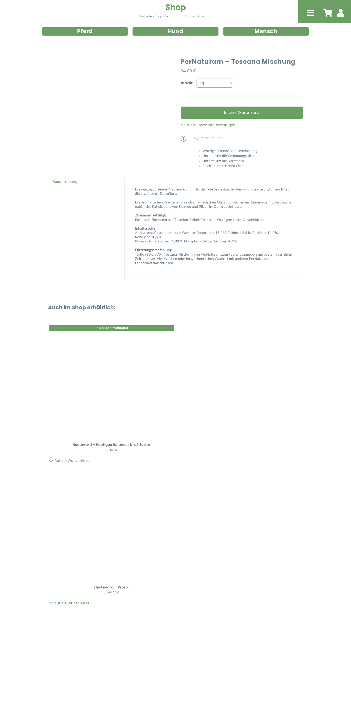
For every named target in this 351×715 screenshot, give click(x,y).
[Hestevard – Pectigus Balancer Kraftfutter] (105, 330)
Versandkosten (213, 137)
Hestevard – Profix (111, 587)
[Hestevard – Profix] (105, 472)
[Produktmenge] (242, 98)
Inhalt (187, 83)
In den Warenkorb (241, 112)
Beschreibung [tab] (65, 181)
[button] (208, 125)
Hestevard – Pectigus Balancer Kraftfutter (111, 444)
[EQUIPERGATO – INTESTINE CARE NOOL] (105, 615)
